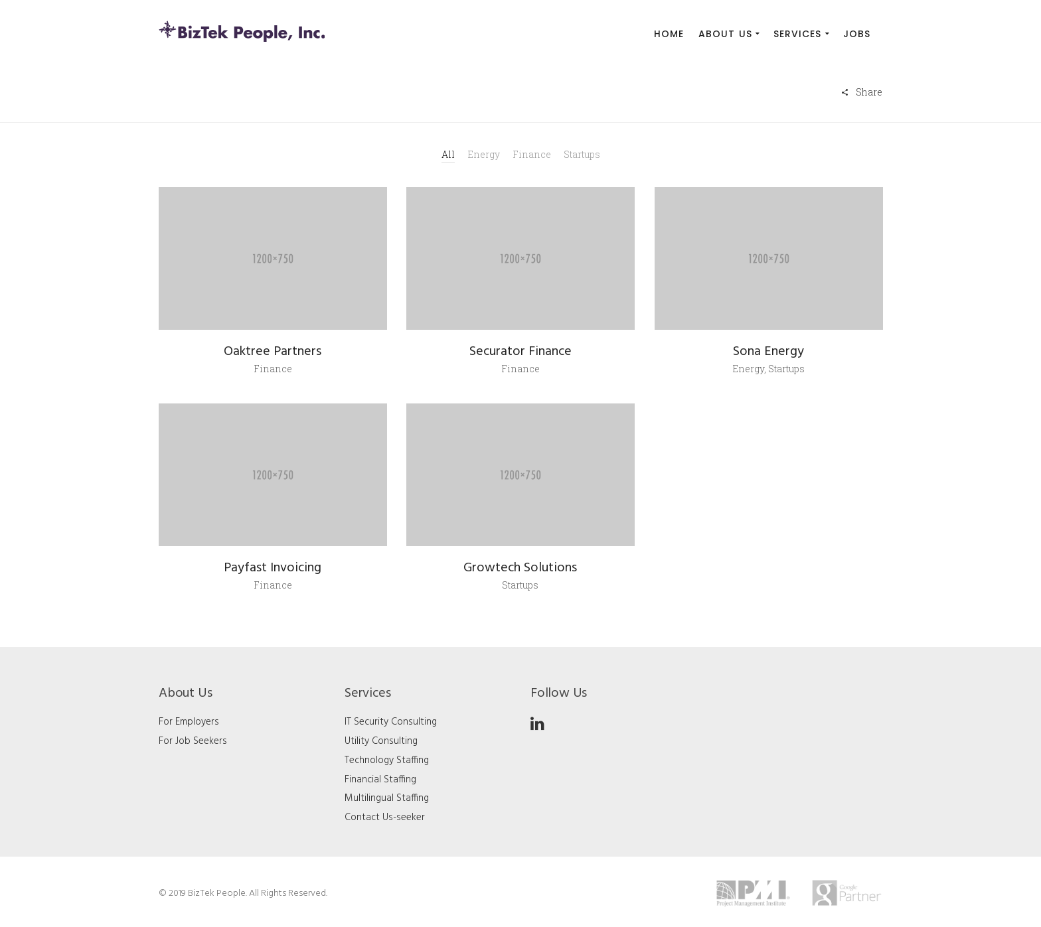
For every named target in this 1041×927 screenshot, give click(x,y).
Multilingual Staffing (387, 798)
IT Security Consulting (391, 722)
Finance (532, 154)
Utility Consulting (381, 741)
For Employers (189, 722)
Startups (582, 154)
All (448, 154)
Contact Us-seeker (385, 817)
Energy (483, 154)
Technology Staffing (387, 760)
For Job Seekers (193, 741)
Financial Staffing (380, 780)
